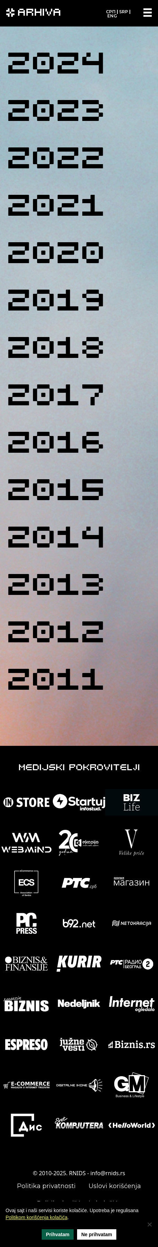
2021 (55, 208)
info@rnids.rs (107, 1173)
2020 (55, 255)
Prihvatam (57, 1234)
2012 (55, 635)
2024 (55, 66)
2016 (55, 445)
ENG (112, 15)
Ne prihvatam (96, 1234)
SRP (123, 11)
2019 (55, 303)
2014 (55, 540)
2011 (55, 682)
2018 (55, 350)
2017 (55, 398)
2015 (55, 492)
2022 (55, 161)
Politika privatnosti (46, 1186)
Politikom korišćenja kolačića (36, 1217)
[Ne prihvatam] (149, 1224)
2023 (55, 113)
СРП (111, 11)
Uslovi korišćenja (115, 1186)
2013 (55, 587)
